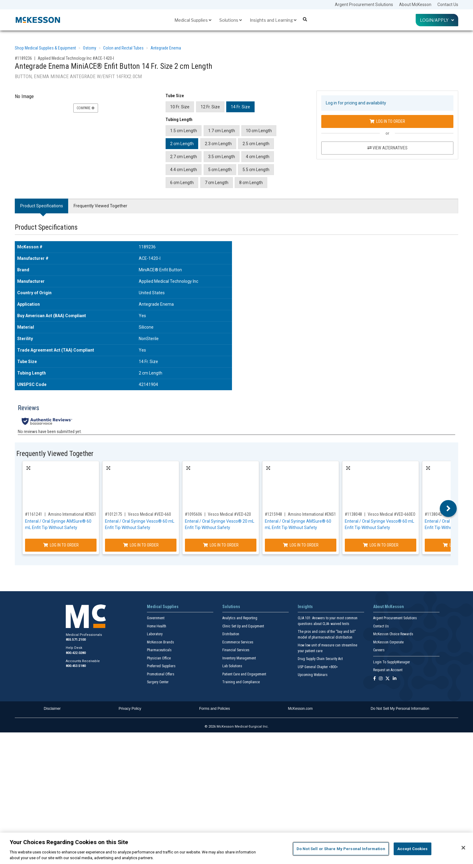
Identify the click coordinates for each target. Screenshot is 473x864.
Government (155, 618)
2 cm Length (182, 143)
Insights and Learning (273, 20)
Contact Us (447, 4)
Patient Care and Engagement (244, 674)
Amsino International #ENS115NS (76, 514)
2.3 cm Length (218, 143)
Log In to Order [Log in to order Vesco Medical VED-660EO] (380, 545)
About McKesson (415, 4)
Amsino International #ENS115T (315, 514)
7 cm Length (216, 182)
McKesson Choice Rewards (393, 634)
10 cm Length (259, 130)
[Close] (463, 847)
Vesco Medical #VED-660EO (391, 514)
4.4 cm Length (183, 169)
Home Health (156, 626)
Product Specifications (41, 205)
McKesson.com (300, 708)
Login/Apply (437, 20)
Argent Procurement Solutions (364, 4)
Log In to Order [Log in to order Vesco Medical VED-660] (141, 545)
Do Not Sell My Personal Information (400, 708)
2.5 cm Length (256, 143)
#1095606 (193, 514)
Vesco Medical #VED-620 (229, 514)
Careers (379, 650)
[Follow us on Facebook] (374, 679)
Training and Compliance (241, 682)
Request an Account (387, 670)
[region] (236, 848)
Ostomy (89, 48)
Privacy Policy (130, 708)
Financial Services (235, 650)
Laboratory (155, 634)
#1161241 (33, 514)
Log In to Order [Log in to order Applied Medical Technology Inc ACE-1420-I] (387, 121)
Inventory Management (239, 658)
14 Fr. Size (240, 106)
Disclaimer (52, 708)
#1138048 (353, 514)
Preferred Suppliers (161, 666)
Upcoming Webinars (313, 675)
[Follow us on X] (388, 679)
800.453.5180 (76, 666)
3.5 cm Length (221, 156)
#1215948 (273, 514)
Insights (305, 606)
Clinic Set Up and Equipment (243, 626)
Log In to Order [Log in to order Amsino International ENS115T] (301, 545)
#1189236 (23, 58)
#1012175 (113, 514)
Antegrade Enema (166, 48)
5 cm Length (220, 169)
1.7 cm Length (221, 130)
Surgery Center (158, 682)
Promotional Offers (160, 674)
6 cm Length (182, 182)
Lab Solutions (232, 666)
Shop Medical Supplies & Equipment (45, 48)
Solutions (230, 20)
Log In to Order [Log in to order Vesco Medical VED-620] (221, 545)
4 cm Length (257, 156)
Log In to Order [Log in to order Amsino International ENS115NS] (61, 545)
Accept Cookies (412, 848)
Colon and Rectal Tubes (123, 48)
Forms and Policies (214, 708)
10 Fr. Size (179, 106)
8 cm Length (251, 182)
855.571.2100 (76, 640)
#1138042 (433, 514)
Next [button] (448, 508)
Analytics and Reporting (239, 618)
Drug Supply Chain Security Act (320, 659)
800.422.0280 (76, 653)
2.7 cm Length (183, 156)
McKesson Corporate (388, 642)
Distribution (230, 634)
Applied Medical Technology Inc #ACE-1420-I (76, 58)
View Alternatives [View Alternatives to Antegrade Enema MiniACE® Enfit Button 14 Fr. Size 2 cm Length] (387, 147)
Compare (86, 108)
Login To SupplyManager (391, 662)
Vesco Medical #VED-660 (149, 514)
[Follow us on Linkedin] (394, 679)
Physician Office (159, 658)
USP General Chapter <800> (318, 667)
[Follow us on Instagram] (381, 679)
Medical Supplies (192, 20)
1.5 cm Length (183, 130)
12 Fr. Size (210, 106)
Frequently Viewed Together (100, 205)
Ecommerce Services (237, 642)
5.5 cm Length (256, 169)
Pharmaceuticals (159, 650)
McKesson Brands (160, 642)
